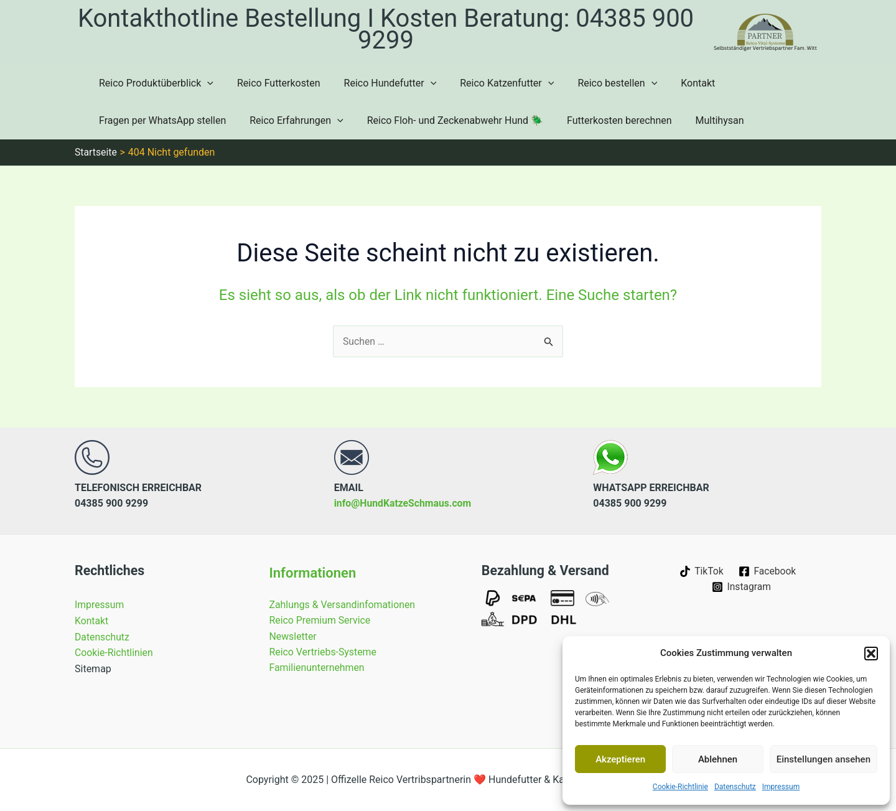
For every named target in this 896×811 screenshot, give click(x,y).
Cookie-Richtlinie (680, 786)
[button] (871, 653)
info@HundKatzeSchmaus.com (404, 503)
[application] (205, 83)
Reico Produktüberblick (154, 83)
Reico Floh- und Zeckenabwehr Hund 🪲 (446, 120)
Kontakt (677, 83)
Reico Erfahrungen (290, 120)
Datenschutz (735, 786)
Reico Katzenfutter (494, 83)
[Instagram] (741, 587)
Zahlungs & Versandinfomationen (343, 605)
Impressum (781, 786)
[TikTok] (700, 571)
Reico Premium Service (320, 620)
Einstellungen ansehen (823, 759)
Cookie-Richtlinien (114, 653)
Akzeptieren (620, 759)
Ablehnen (717, 759)
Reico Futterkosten (273, 83)
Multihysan (703, 120)
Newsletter (293, 636)
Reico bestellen (600, 83)
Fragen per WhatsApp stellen (160, 120)
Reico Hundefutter (381, 83)
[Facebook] (768, 571)
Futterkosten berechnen (606, 120)
